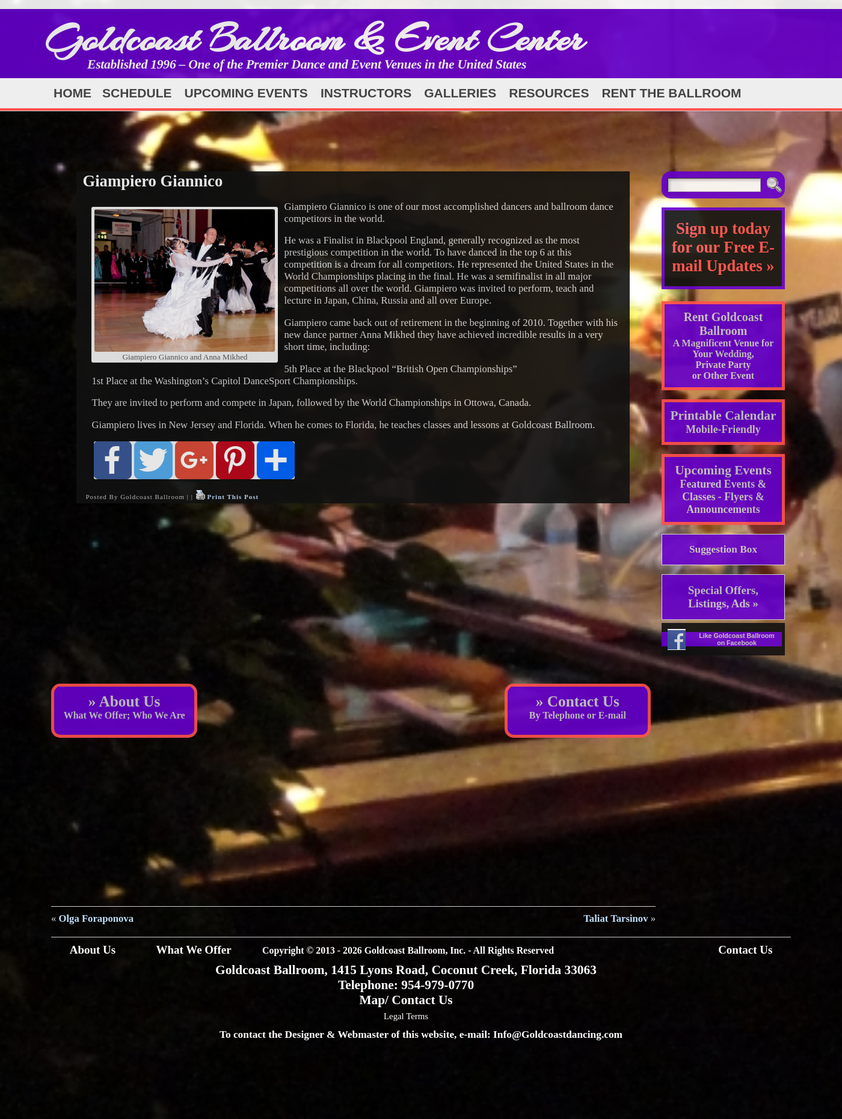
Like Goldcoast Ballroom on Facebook (737, 639)
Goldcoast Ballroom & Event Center (314, 39)
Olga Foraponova (96, 918)
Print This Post (233, 496)
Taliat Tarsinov (615, 918)
